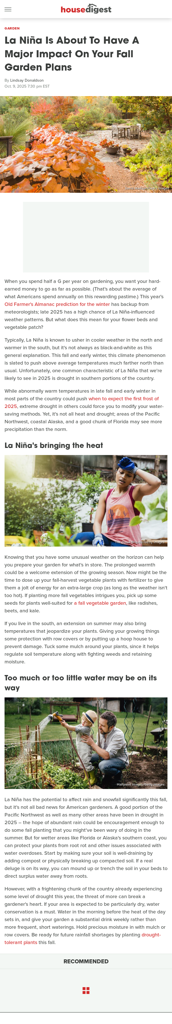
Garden (12, 28)
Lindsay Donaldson (27, 80)
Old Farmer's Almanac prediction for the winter (57, 304)
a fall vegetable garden (100, 603)
